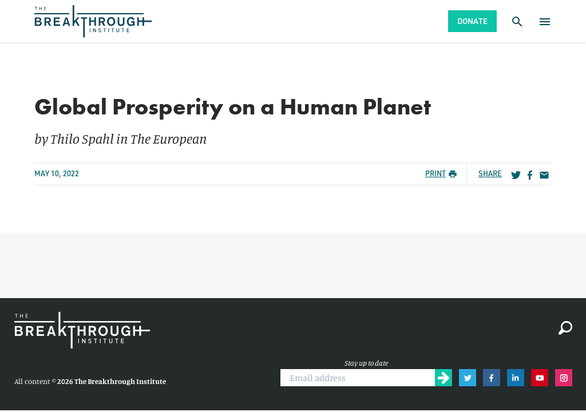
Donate (472, 21)
